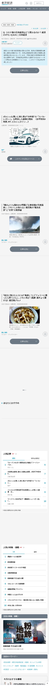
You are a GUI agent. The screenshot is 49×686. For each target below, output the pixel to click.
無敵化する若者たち (20, 621)
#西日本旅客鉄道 (17, 570)
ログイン (39, 3)
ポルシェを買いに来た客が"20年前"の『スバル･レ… (24, 389)
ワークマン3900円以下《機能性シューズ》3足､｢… (24, 408)
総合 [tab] (13, 366)
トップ (3, 8)
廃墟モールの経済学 (14, 464)
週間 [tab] (35, 459)
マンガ (35, 8)
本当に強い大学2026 (15, 513)
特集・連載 (12, 8)
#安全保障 (6, 570)
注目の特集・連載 (10, 524)
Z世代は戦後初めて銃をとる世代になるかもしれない (29, 593)
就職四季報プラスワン (15, 497)
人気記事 (22, 8)
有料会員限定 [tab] (35, 366)
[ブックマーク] (45, 43)
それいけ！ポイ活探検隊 (16, 491)
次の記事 (43, 28)
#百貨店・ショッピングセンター (14, 577)
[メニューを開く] (46, 3)
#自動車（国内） (33, 577)
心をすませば (18, 606)
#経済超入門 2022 (22, 25)
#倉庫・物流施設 (21, 573)
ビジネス (43, 8)
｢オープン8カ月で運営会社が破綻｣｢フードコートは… (24, 371)
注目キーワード (9, 564)
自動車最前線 (12, 481)
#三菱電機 (31, 573)
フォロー (17, 43)
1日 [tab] (14, 459)
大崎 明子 (4, 42)
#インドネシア (8, 573)
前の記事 (35, 28)
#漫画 (27, 570)
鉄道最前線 (11, 470)
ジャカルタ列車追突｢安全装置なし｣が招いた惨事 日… (24, 399)
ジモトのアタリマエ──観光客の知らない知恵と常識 (25, 508)
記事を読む (24, 70)
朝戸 (3, 150)
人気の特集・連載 (11, 455)
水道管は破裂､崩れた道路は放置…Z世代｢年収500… (24, 380)
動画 (29, 8)
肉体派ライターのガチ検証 (17, 475)
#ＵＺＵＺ (39, 573)
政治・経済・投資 (8, 25)
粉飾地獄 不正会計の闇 (15, 486)
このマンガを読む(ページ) (24, 159)
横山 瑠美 (4, 240)
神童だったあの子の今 (15, 502)
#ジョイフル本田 (36, 570)
